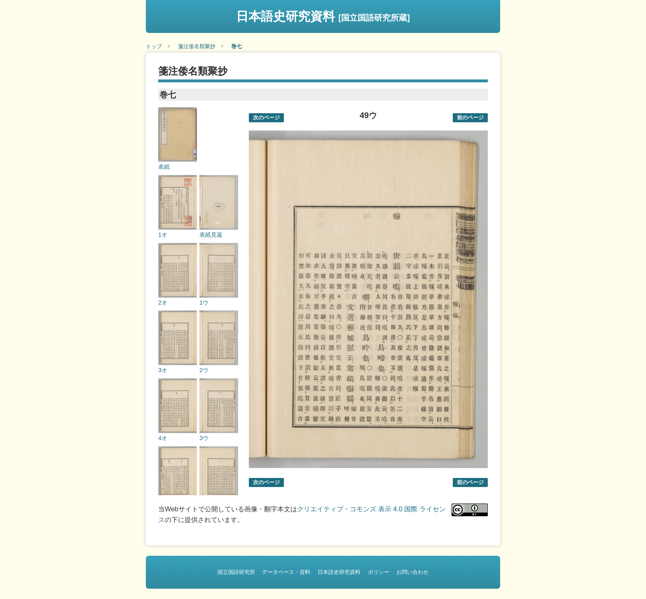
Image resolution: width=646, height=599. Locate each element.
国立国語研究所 (236, 572)
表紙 (164, 166)
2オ (162, 302)
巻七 (236, 46)
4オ (162, 438)
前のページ (470, 117)
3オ (162, 370)
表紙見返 (210, 234)
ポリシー (378, 572)
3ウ (203, 438)
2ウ (203, 370)
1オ (162, 234)
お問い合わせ (412, 572)
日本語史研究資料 (323, 16)
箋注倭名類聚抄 (196, 46)
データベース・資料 (286, 572)
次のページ (266, 117)
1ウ (203, 302)
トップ (154, 46)
